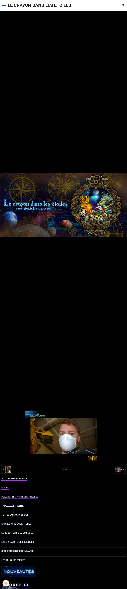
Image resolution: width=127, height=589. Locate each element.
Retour (63, 469)
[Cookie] (6, 583)
